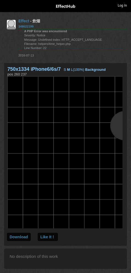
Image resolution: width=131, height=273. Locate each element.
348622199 (26, 26)
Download (19, 237)
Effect (23, 21)
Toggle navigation (6, 5)
